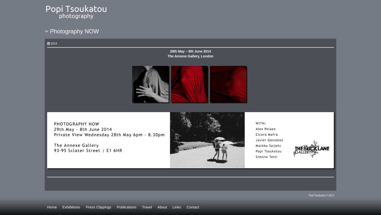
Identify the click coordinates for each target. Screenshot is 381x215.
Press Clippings (98, 207)
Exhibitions (71, 207)
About (162, 207)
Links (177, 207)
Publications (127, 207)
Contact (193, 207)
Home (52, 207)
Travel (147, 207)
